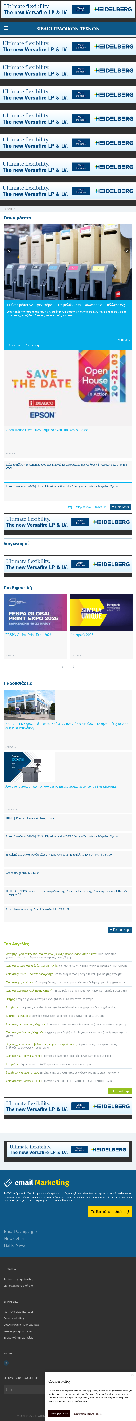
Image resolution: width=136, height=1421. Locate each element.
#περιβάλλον (83, 506)
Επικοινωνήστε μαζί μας (18, 1285)
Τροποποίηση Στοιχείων (18, 1337)
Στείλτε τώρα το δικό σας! (110, 1212)
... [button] (45, 345)
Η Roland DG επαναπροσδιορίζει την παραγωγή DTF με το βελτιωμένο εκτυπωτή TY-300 (59, 854)
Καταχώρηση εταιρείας (18, 1331)
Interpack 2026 (82, 635)
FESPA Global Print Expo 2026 (28, 635)
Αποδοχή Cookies (59, 1413)
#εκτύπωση (32, 345)
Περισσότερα (120, 930)
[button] (6, 28)
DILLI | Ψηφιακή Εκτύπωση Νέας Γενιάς (30, 818)
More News (120, 506)
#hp (70, 506)
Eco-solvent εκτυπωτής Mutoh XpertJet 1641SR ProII (37, 909)
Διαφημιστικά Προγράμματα (22, 1324)
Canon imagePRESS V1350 (22, 872)
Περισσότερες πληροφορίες (88, 1413)
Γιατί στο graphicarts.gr (18, 1311)
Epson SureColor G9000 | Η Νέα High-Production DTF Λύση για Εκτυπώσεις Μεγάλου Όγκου (62, 486)
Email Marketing (14, 1318)
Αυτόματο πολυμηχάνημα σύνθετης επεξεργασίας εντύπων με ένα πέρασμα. (61, 786)
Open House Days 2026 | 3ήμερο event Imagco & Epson (47, 430)
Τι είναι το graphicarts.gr (19, 1279)
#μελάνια (14, 345)
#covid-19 (101, 506)
